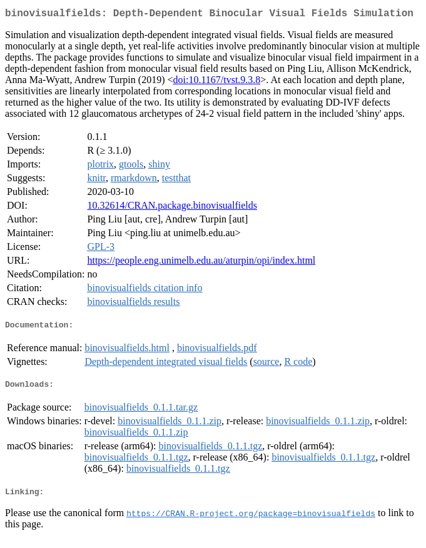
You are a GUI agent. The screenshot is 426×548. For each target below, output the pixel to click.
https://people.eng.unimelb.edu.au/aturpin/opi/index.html (201, 262)
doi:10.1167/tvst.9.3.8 (216, 82)
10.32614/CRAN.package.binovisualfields (172, 207)
